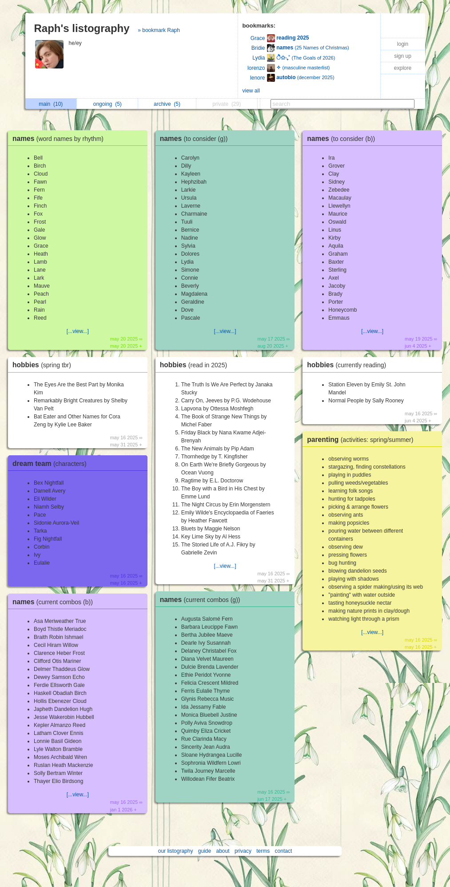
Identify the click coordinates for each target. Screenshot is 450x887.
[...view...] (78, 331)
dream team (51, 463)
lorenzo (256, 68)
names (60, 138)
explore (402, 68)
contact (283, 851)
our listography (175, 851)
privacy (243, 851)
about (223, 851)
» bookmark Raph (159, 30)
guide (204, 851)
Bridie (258, 48)
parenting (362, 439)
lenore (257, 78)
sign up (402, 56)
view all (251, 91)
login (402, 44)
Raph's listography (82, 28)
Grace (258, 38)
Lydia (258, 58)
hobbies (44, 365)
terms (263, 851)
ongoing (107, 104)
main (51, 104)
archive (167, 104)
